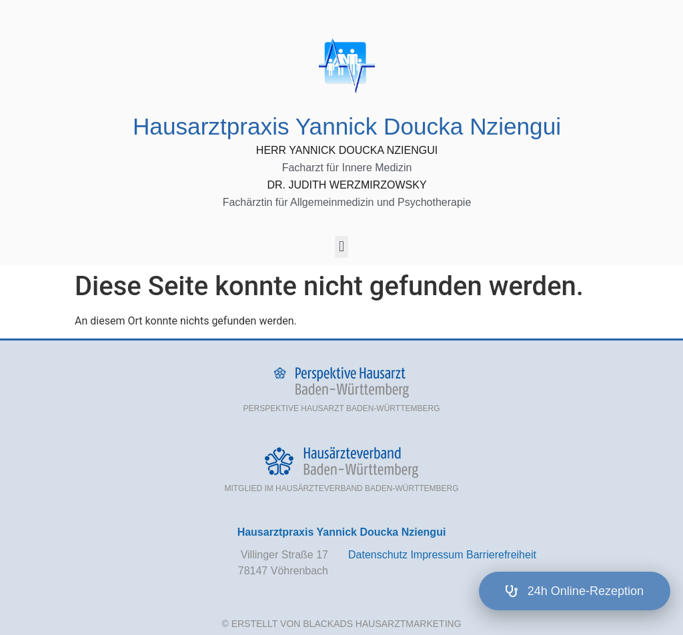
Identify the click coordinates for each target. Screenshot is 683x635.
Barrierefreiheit (501, 554)
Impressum (436, 554)
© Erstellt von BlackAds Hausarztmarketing (341, 623)
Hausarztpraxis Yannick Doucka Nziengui (347, 126)
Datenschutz (378, 554)
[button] (341, 247)
